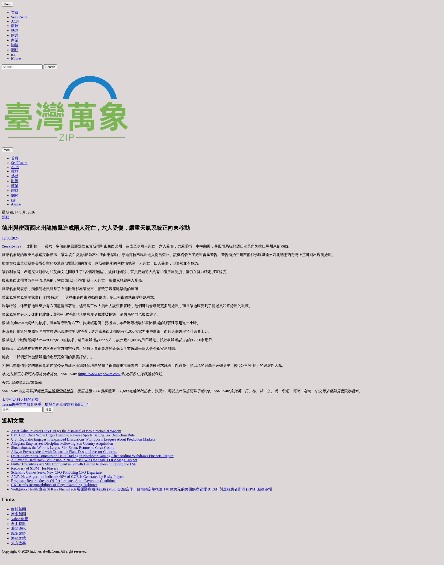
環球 (14, 26)
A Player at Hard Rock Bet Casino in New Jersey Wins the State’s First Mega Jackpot (74, 460)
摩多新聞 (18, 514)
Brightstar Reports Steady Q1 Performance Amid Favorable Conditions (63, 481)
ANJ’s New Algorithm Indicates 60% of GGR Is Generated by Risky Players (67, 477)
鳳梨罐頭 (18, 533)
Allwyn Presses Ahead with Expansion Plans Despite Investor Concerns (64, 452)
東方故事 (18, 543)
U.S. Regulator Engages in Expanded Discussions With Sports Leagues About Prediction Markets (83, 439)
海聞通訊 (18, 528)
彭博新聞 (18, 509)
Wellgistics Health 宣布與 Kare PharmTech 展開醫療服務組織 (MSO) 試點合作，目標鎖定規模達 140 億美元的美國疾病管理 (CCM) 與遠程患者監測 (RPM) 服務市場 (141, 489)
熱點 (14, 30)
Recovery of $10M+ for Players (34, 468)
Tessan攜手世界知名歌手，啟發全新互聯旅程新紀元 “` (45, 404)
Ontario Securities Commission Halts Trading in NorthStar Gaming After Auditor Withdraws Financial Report (92, 456)
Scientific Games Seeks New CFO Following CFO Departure (56, 472)
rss (13, 54)
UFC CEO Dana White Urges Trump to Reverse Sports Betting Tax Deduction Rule (73, 435)
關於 (14, 50)
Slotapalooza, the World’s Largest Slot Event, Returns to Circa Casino (62, 448)
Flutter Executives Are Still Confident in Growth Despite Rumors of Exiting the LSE (73, 464)
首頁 (14, 12)
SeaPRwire (19, 17)
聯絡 (14, 45)
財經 (14, 35)
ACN (15, 21)
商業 (14, 40)
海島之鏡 (18, 538)
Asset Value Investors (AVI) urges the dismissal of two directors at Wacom (66, 431)
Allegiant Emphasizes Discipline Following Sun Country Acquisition (62, 443)
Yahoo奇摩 (19, 519)
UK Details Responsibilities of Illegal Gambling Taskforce (54, 485)
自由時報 (18, 524)
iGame (16, 59)
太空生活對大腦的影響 (20, 399)
